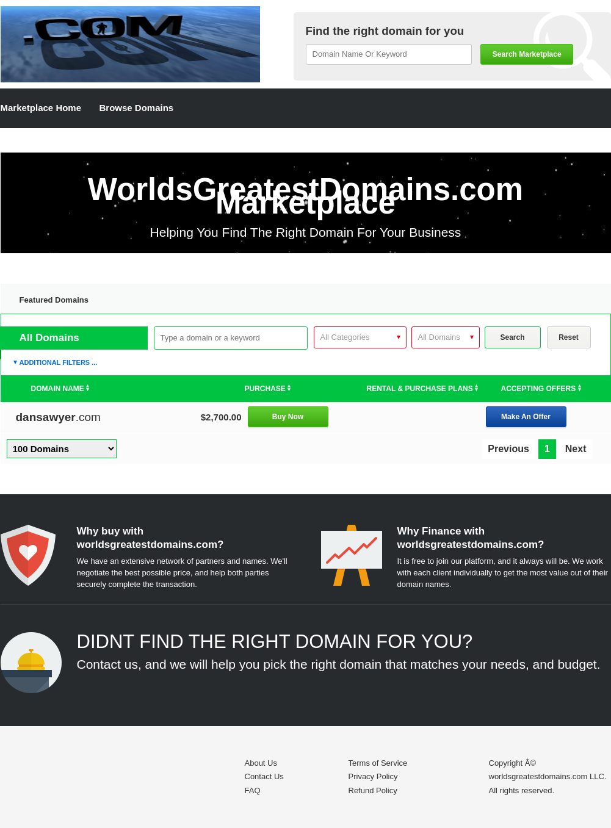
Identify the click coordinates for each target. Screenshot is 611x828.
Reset (569, 337)
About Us (261, 763)
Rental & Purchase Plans (423, 388)
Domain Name (60, 388)
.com (58, 417)
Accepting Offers (541, 388)
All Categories (345, 337)
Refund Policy (373, 790)
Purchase (268, 388)
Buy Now (287, 416)
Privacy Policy (373, 776)
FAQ (253, 790)
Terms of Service (378, 763)
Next (576, 449)
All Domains (439, 337)
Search (512, 337)
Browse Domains (136, 108)
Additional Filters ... (59, 362)
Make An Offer (526, 416)
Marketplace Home (41, 108)
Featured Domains (54, 299)
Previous (508, 449)
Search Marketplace (527, 54)
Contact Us (264, 776)
